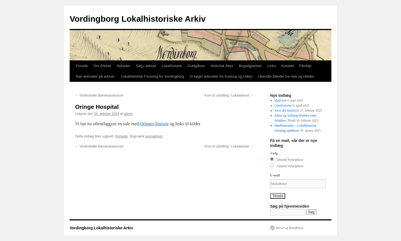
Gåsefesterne (283, 105)
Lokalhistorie (172, 66)
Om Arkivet (102, 66)
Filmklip (305, 66)
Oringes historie (154, 123)
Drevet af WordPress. (290, 228)
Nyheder (123, 66)
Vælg (274, 153)
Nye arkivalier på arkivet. (95, 76)
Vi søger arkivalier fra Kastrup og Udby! (221, 76)
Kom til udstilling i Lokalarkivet (229, 95)
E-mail (275, 175)
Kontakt (288, 66)
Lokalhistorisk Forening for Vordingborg (152, 76)
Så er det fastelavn (287, 110)
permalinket (153, 136)
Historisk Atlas (222, 66)
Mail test (280, 100)
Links (271, 66)
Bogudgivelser (250, 66)
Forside (82, 66)
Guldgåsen (196, 66)
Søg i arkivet (146, 66)
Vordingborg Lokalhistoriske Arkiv (138, 18)
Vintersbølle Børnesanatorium (99, 95)
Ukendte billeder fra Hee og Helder (286, 76)
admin (128, 114)
